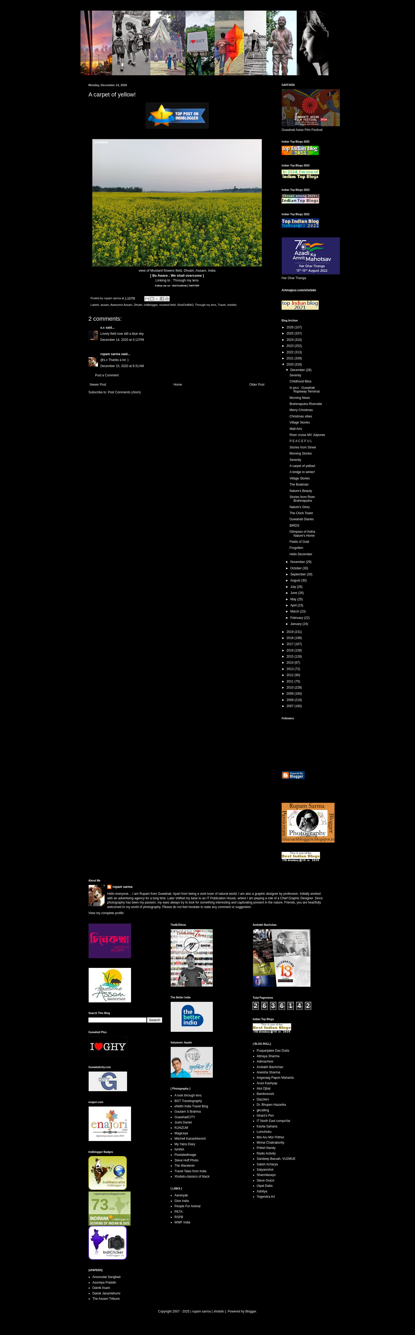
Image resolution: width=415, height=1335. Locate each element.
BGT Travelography (188, 1101)
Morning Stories (301, 453)
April (293, 605)
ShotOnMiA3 (185, 304)
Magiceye (181, 1133)
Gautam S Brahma (187, 1111)
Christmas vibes (301, 416)
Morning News (300, 398)
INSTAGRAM (179, 285)
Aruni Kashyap (267, 1083)
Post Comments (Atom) (124, 392)
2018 (291, 638)
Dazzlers (263, 1099)
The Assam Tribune (106, 1299)
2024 (291, 340)
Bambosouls (265, 1094)
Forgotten (296, 548)
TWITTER (193, 285)
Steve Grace (265, 1180)
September (298, 574)
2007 (291, 706)
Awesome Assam (121, 304)
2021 (291, 358)
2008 (291, 700)
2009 (291, 693)
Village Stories (300, 422)
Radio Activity (266, 1153)
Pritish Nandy (266, 1148)
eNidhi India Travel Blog (191, 1106)
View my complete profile (106, 913)
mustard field (167, 304)
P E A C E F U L (301, 441)
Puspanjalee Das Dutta (273, 1050)
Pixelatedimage (185, 1155)
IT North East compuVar (274, 1121)
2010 (291, 687)
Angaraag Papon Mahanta (275, 1078)
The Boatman (299, 484)
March (295, 611)
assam (105, 304)
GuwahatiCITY (184, 1117)
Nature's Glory (300, 507)
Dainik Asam (101, 1288)
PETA (178, 1212)
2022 (291, 352)
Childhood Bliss (301, 381)
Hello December (301, 554)
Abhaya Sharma (268, 1056)
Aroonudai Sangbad (106, 1277)
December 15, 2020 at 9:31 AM (122, 366)
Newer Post (98, 384)
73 (100, 1204)
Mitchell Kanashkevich (190, 1138)
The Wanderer (184, 1165)
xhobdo (231, 304)
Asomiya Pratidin (104, 1282)
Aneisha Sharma (268, 1072)
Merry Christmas (301, 410)
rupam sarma (110, 354)
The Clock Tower (301, 513)
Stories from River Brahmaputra (302, 499)
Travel (222, 304)
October (296, 568)
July (293, 587)
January (296, 624)
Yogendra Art (266, 1197)
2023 (291, 346)
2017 (291, 644)
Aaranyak (181, 1195)
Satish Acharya (267, 1164)
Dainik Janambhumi (106, 1293)
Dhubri (138, 304)
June (294, 593)
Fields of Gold (299, 542)
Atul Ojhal (263, 1088)
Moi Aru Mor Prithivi (270, 1137)
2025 (291, 333)
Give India (181, 1201)
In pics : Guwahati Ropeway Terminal (305, 389)
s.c (102, 327)
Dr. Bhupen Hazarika (271, 1105)
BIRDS (294, 525)
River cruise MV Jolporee (307, 435)
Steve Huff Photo (186, 1160)
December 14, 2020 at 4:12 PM (122, 340)
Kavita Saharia (267, 1126)
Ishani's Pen (265, 1115)
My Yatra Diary (184, 1144)
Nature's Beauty (301, 491)
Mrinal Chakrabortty (271, 1142)
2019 (291, 632)
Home (178, 384)
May (293, 599)
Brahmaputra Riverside (306, 404)
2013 (291, 669)
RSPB (178, 1217)
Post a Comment (107, 375)
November (298, 562)
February (297, 618)
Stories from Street (303, 447)
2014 (291, 662)
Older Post (256, 384)
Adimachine (265, 1061)
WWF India (182, 1222)
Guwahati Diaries (302, 519)
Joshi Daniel (183, 1122)
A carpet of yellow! (302, 466)
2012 (291, 675)
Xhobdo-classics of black (191, 1176)
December (298, 370)
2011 (291, 681)
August (295, 580)
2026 (291, 327)
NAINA (179, 1149)
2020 (291, 364)
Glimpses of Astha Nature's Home (302, 533)
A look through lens (187, 1095)
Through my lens (186, 280)
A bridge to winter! (302, 472)
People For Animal (187, 1206)
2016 (291, 650)
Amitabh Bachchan (270, 1067)
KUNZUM (181, 1128)
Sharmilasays (266, 1175)
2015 (291, 656)
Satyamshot (265, 1169)
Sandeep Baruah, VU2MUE (276, 1159)
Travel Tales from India (190, 1171)
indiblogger (150, 304)
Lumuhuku (264, 1132)
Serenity (295, 375)
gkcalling (263, 1110)
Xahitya (262, 1191)
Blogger (250, 1311)
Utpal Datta (265, 1186)
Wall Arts (296, 429)
